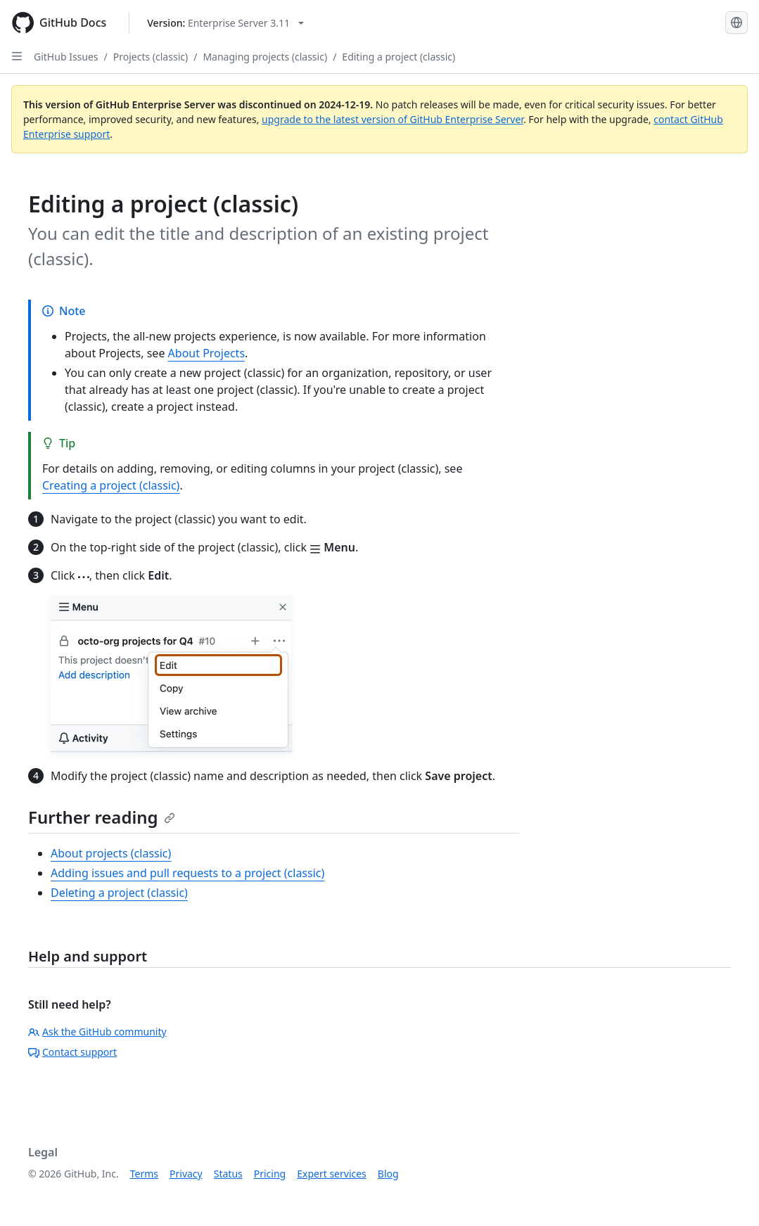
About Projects (206, 353)
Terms (144, 1173)
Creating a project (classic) (110, 485)
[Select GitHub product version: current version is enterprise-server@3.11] (225, 23)
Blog (388, 1173)
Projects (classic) (150, 56)
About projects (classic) (111, 853)
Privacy (186, 1173)
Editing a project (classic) (398, 56)
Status (228, 1173)
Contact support (72, 1052)
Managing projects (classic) (265, 56)
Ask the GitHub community (97, 1031)
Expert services (331, 1173)
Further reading (101, 817)
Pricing (270, 1173)
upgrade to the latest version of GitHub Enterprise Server (392, 119)
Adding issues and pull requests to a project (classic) (187, 873)
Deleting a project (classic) (119, 892)
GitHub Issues (66, 56)
